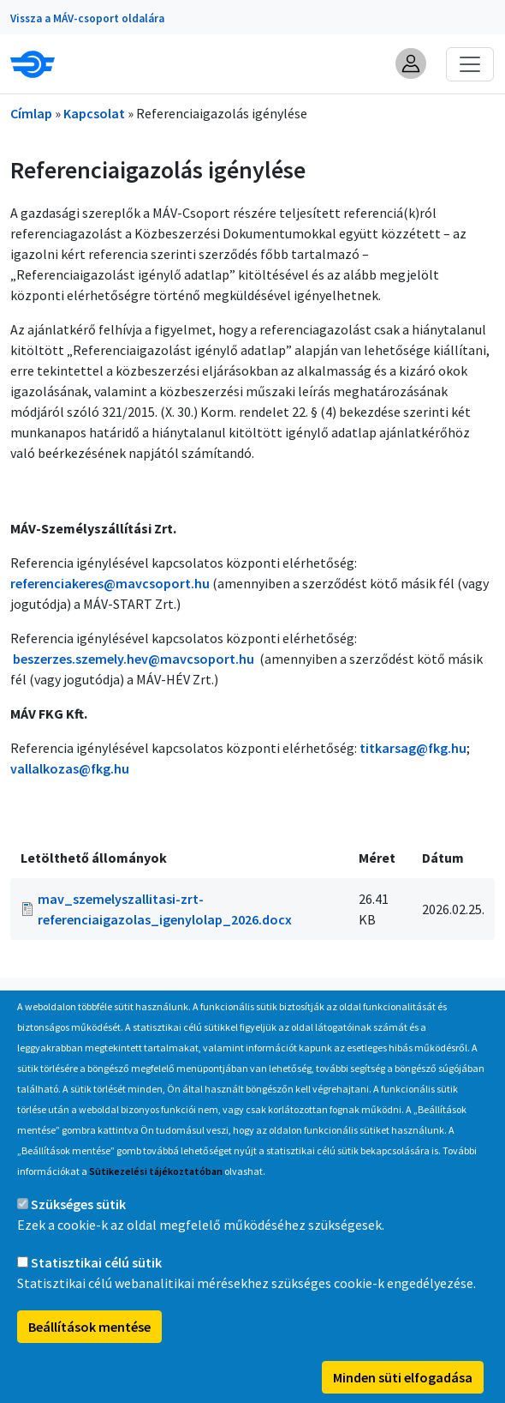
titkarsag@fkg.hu (412, 747)
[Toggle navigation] (470, 64)
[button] (411, 63)
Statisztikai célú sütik (96, 1291)
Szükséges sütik (78, 1233)
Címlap (31, 113)
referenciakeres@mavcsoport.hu (110, 583)
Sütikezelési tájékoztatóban (156, 1200)
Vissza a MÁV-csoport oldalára (87, 18)
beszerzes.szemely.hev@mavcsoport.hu (133, 658)
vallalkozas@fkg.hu (69, 768)
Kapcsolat (94, 113)
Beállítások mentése (89, 1355)
